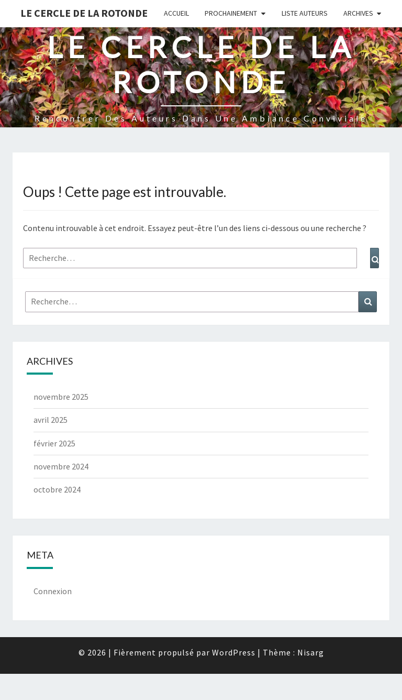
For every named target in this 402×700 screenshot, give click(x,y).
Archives (358, 13)
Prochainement (231, 13)
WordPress (233, 652)
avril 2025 (51, 419)
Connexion (53, 591)
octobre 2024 (57, 489)
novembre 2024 (61, 466)
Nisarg (310, 652)
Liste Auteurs (305, 13)
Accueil (176, 13)
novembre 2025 (61, 396)
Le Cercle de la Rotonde (84, 12)
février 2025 (54, 443)
